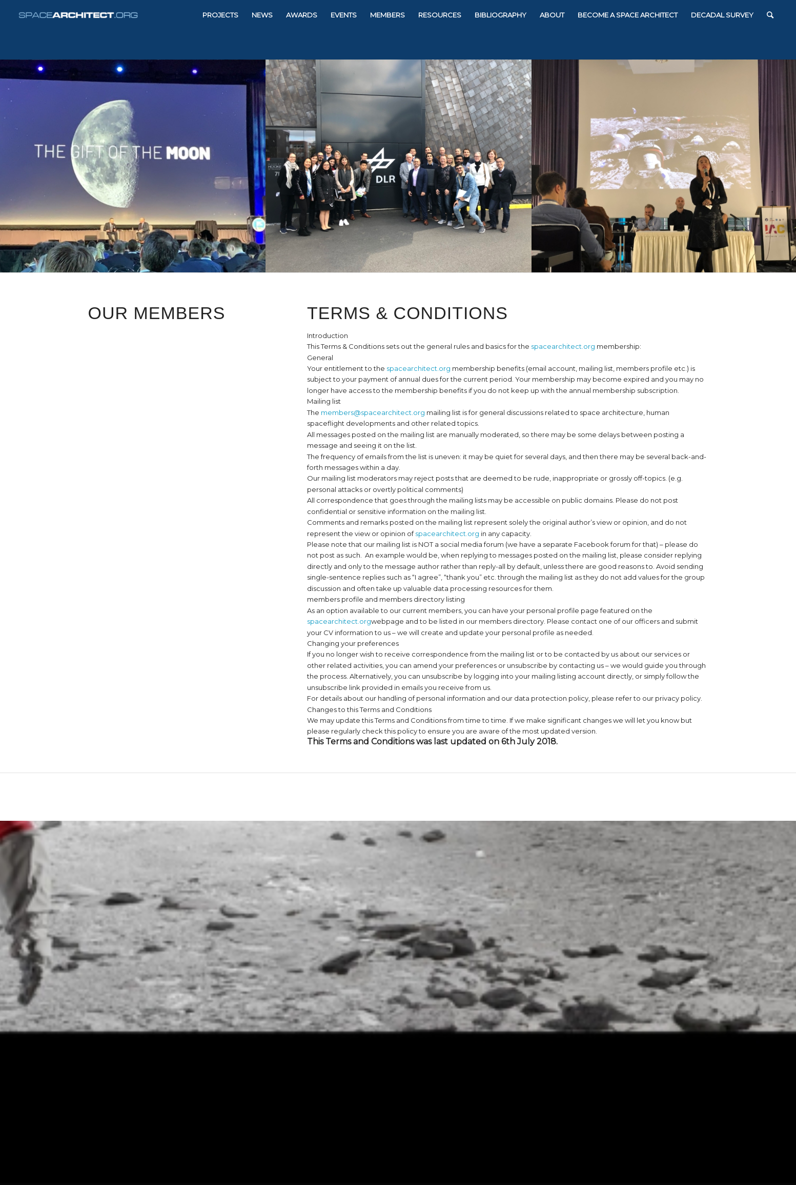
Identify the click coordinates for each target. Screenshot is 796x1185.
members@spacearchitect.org (373, 412)
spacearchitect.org (563, 346)
